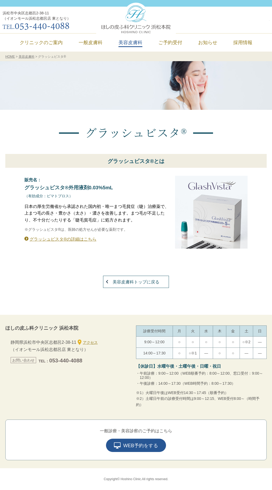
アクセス (88, 342)
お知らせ (207, 42)
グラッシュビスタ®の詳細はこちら (62, 239)
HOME (10, 56)
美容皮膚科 (27, 56)
